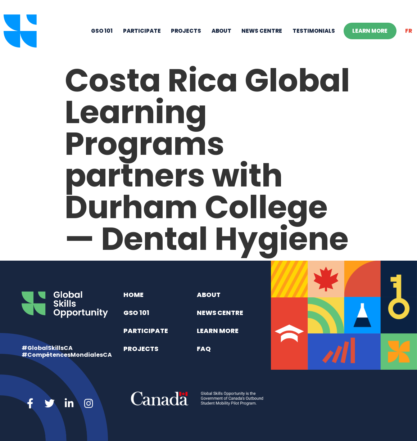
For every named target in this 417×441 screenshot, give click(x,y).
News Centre (261, 31)
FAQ (204, 348)
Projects (186, 31)
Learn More (369, 31)
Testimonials (314, 31)
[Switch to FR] (409, 31)
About (221, 31)
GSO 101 (102, 31)
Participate (142, 31)
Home (133, 294)
